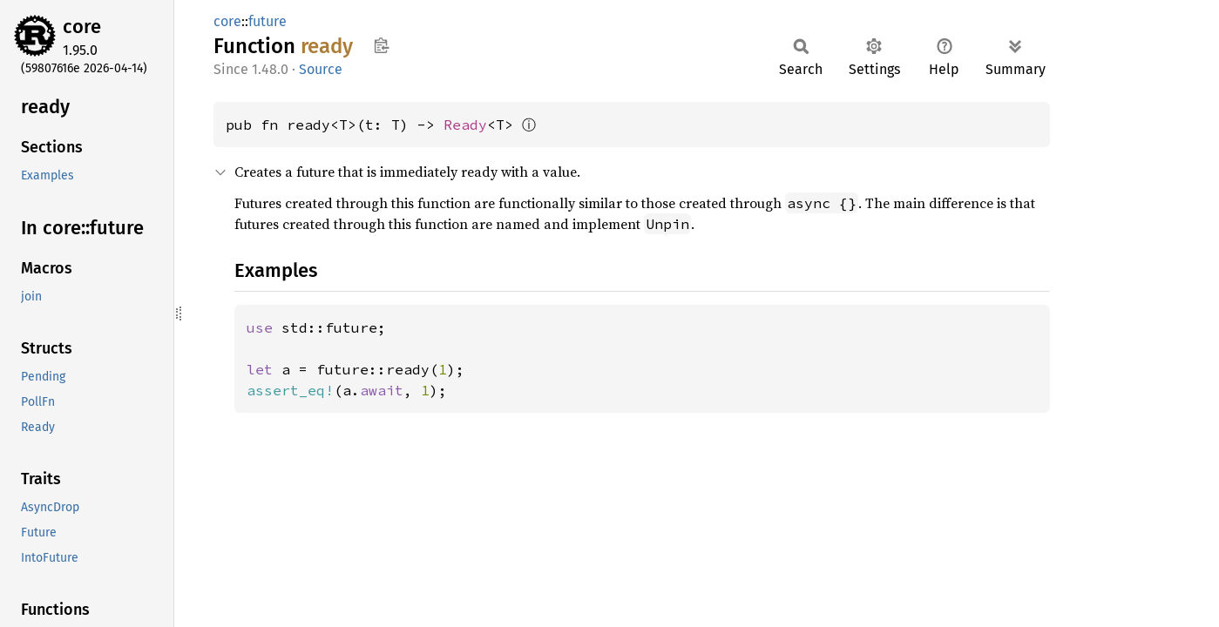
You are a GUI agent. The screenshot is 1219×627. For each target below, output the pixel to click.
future (267, 21)
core (82, 26)
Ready (465, 124)
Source (320, 69)
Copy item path (381, 45)
